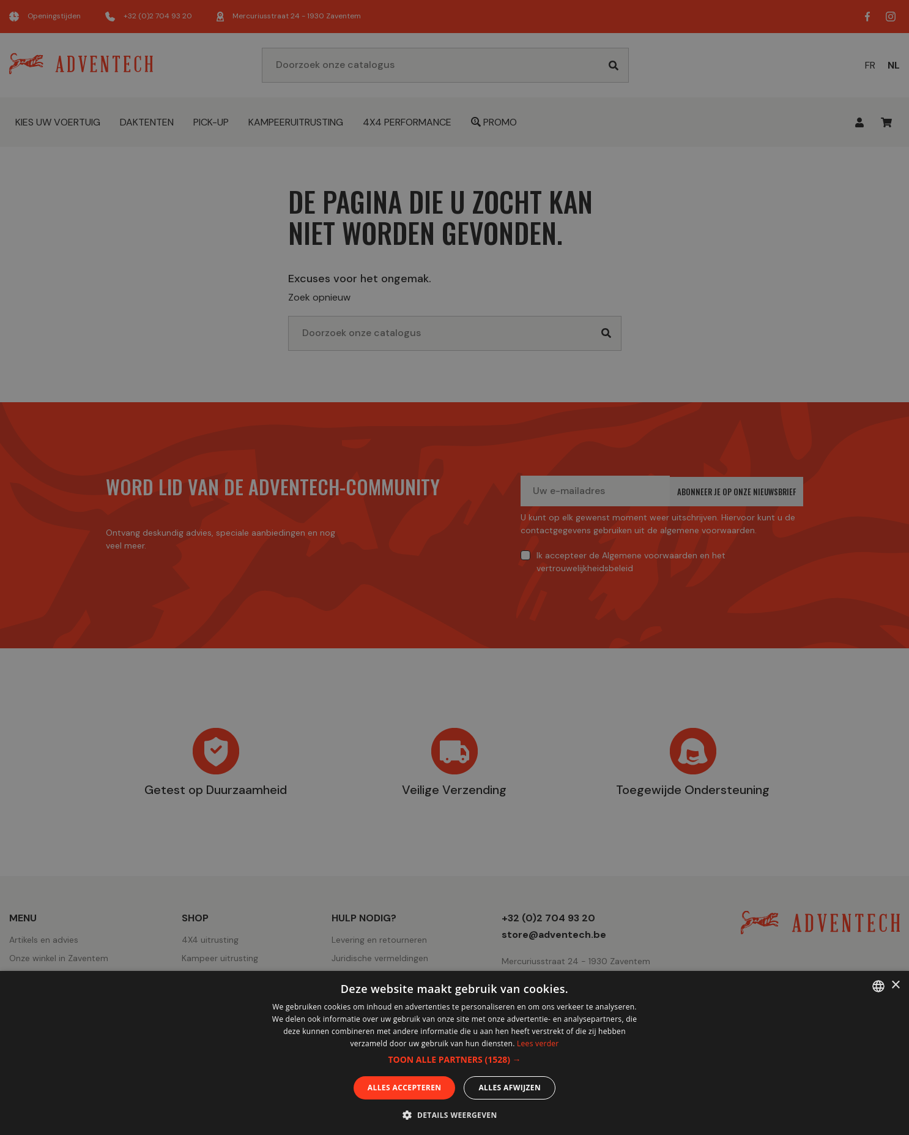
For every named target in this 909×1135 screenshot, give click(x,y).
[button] (454, 1059)
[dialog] (454, 567)
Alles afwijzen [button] (509, 1087)
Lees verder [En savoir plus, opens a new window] (538, 1043)
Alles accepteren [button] (405, 1087)
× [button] (895, 985)
